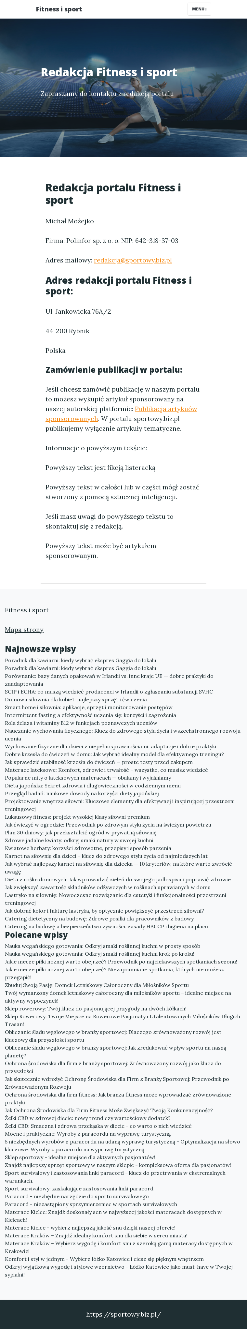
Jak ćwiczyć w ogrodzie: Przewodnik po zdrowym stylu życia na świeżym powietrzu (108, 824)
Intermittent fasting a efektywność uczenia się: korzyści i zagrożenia (90, 715)
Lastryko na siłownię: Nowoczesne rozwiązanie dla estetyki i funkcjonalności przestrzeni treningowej (115, 899)
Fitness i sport (59, 9)
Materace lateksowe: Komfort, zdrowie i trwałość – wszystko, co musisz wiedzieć (106, 770)
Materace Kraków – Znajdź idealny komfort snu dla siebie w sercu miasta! (96, 1235)
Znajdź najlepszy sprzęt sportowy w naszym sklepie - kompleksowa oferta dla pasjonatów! (118, 1165)
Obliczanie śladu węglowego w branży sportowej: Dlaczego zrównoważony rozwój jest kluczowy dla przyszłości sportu (113, 1036)
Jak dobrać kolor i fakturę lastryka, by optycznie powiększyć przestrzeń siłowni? (104, 910)
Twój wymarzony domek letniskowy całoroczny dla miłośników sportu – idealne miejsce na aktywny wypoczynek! (118, 997)
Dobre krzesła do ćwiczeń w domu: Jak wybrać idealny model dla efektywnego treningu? (114, 754)
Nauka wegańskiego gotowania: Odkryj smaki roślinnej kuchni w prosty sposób (102, 946)
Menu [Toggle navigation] (199, 9)
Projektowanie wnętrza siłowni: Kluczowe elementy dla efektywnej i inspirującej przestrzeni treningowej (120, 805)
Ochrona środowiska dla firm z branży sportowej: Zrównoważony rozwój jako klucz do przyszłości (113, 1067)
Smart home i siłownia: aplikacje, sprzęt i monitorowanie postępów (89, 707)
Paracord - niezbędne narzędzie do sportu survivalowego (77, 1196)
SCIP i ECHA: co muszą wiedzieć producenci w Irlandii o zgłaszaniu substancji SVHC (109, 691)
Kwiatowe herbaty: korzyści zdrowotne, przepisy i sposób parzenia (88, 848)
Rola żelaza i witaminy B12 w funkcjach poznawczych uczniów (81, 723)
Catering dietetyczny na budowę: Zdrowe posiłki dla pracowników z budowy (99, 918)
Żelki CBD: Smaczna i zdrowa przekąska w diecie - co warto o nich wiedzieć (98, 1126)
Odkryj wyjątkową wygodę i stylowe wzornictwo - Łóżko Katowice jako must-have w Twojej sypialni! (119, 1270)
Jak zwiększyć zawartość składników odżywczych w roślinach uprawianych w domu (108, 887)
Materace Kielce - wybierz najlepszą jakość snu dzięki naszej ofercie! (90, 1227)
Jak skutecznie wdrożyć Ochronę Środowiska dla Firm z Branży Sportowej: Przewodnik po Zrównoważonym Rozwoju (117, 1083)
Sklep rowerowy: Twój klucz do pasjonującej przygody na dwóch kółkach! (96, 1008)
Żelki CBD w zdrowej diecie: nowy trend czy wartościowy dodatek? (88, 1118)
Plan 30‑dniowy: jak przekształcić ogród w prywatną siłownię (81, 832)
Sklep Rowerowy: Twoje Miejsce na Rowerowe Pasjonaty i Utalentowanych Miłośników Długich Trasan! (122, 1020)
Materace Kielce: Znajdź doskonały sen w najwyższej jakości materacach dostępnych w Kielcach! (113, 1216)
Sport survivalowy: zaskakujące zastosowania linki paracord (79, 1188)
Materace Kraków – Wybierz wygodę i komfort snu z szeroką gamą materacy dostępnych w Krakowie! (119, 1247)
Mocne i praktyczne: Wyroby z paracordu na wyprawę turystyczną (88, 1133)
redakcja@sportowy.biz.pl (133, 260)
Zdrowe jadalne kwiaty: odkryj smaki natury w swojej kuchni (79, 840)
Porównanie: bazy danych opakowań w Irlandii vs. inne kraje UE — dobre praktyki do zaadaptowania (109, 680)
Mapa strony (24, 629)
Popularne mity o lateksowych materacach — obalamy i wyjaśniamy (88, 777)
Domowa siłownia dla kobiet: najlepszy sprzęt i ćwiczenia (76, 699)
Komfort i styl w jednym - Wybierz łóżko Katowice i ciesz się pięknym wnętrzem (104, 1259)
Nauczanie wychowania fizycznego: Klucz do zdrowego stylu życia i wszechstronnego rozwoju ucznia (122, 734)
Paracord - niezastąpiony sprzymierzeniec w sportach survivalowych (91, 1204)
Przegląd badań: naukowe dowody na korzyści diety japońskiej (82, 793)
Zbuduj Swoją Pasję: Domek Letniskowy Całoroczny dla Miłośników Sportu (97, 985)
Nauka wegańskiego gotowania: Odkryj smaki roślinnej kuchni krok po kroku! (99, 953)
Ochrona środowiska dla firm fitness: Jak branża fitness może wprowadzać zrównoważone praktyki (118, 1098)
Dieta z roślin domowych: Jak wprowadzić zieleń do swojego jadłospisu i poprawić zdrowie (118, 879)
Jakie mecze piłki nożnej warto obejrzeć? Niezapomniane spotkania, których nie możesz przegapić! (114, 973)
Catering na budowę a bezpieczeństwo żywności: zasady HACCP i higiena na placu (106, 926)
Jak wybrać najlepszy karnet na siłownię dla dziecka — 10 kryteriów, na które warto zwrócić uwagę (118, 867)
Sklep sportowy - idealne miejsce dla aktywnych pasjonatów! (80, 1157)
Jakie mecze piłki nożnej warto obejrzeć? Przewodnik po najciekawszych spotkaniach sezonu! (121, 961)
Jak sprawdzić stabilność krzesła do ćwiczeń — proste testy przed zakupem (99, 762)
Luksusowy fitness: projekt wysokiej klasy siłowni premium (77, 817)
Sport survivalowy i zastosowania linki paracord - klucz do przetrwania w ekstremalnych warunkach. (115, 1177)
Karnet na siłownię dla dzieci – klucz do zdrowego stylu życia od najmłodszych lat (106, 856)
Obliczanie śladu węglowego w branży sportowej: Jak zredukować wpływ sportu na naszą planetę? (115, 1051)
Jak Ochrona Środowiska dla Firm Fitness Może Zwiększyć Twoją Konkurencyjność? (109, 1110)
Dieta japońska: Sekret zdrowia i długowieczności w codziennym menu (93, 785)
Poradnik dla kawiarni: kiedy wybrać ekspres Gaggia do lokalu (80, 660)
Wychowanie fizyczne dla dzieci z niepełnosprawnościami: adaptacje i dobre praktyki (110, 746)
